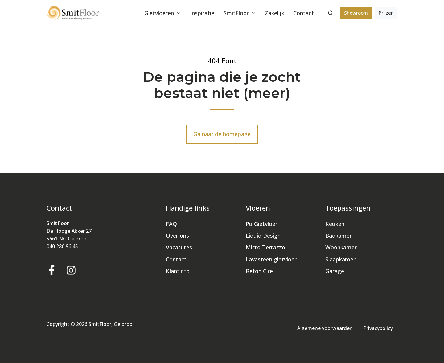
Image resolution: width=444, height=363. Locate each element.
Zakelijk (274, 13)
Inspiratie (202, 13)
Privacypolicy (378, 328)
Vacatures (179, 247)
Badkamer (338, 235)
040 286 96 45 (62, 246)
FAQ (171, 223)
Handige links (188, 207)
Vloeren (258, 207)
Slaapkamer (340, 259)
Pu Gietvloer (262, 223)
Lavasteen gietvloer (271, 259)
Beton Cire (259, 271)
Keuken (334, 223)
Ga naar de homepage (222, 134)
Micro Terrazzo (265, 247)
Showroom (356, 13)
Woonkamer (341, 247)
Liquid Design (263, 235)
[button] (330, 13)
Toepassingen (347, 207)
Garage (334, 271)
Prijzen (386, 13)
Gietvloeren (159, 13)
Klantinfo (178, 271)
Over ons (177, 235)
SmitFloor (236, 13)
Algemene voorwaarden (325, 328)
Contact (303, 13)
